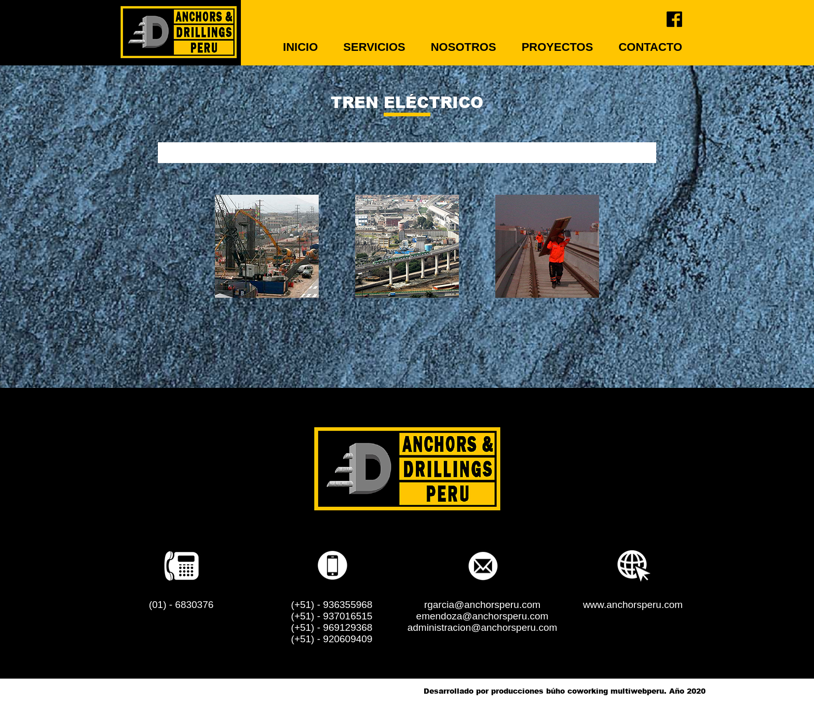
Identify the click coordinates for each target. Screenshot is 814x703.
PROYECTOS (557, 46)
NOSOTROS (463, 46)
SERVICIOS (374, 46)
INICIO (300, 46)
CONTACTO (650, 46)
